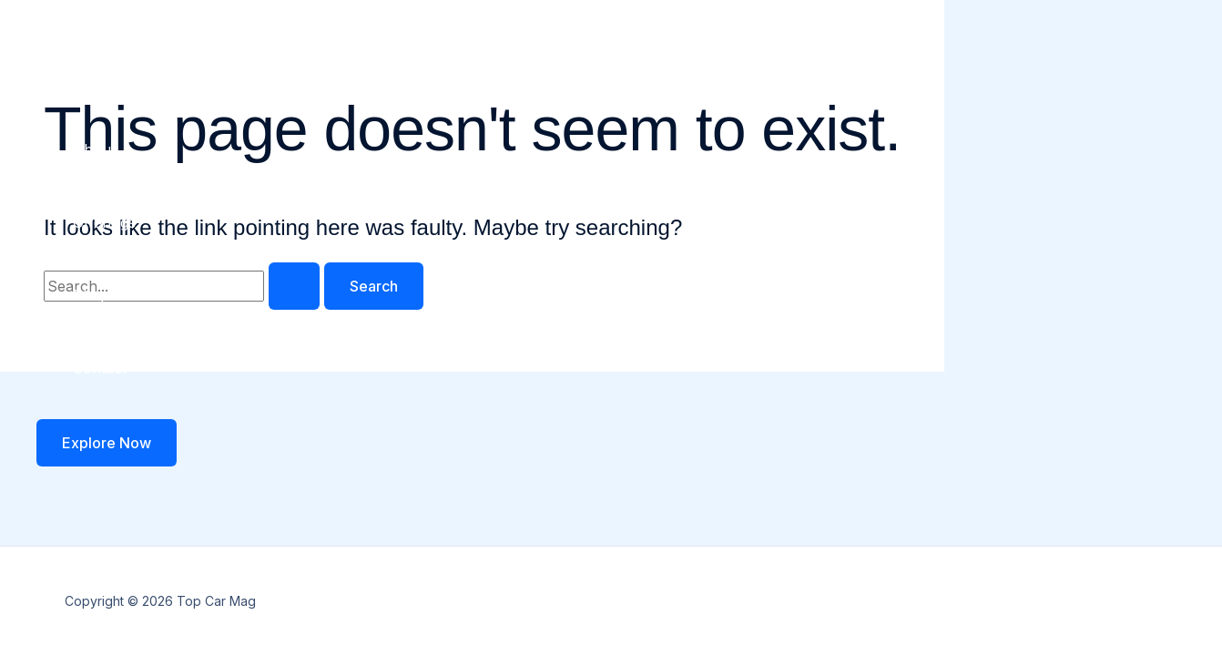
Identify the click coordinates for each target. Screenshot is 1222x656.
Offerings (104, 222)
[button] (106, 442)
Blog (88, 295)
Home (94, 76)
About (94, 149)
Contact (100, 368)
